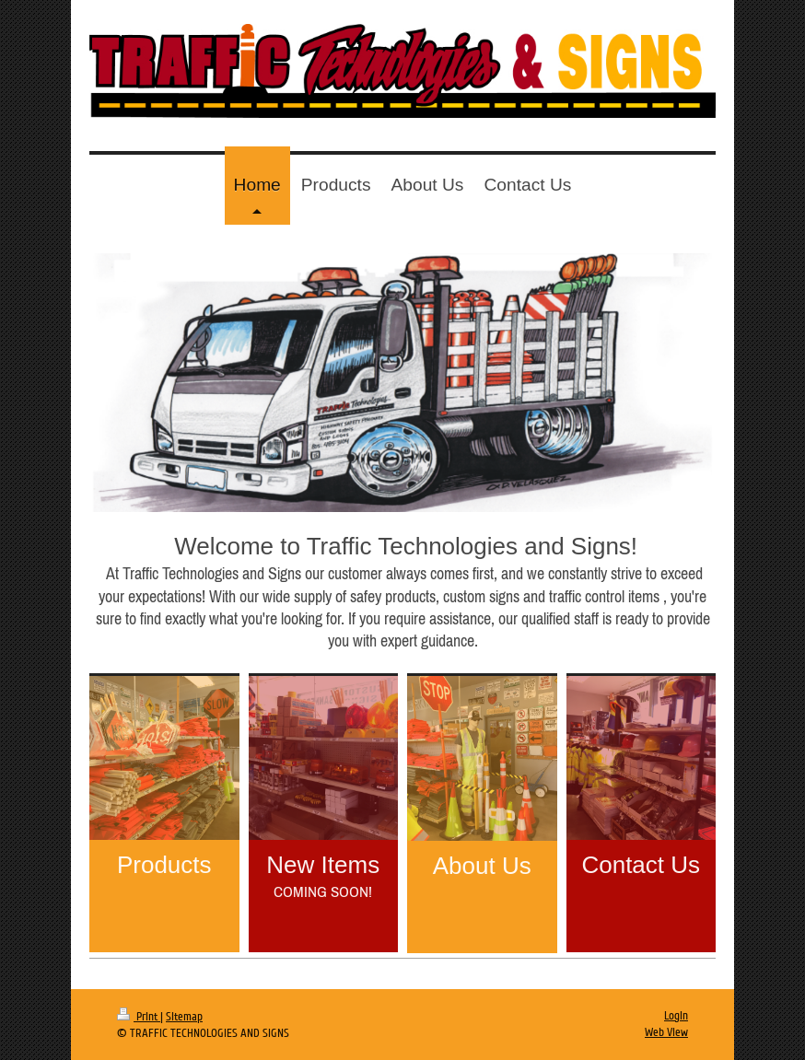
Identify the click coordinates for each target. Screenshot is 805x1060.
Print (138, 1016)
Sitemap (184, 1016)
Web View (666, 1032)
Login (676, 1015)
